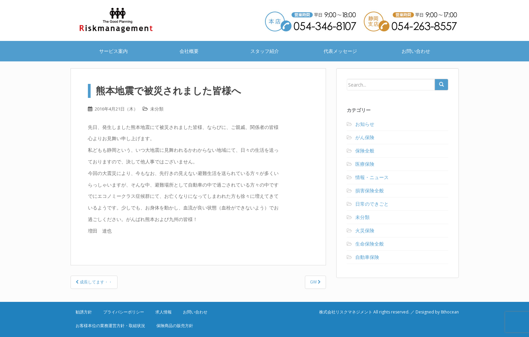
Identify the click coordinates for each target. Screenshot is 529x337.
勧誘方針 (84, 312)
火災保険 (364, 230)
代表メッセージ (340, 51)
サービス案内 (113, 51)
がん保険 (364, 137)
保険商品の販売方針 (174, 325)
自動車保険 (367, 257)
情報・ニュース (372, 177)
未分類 (157, 109)
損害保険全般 (369, 190)
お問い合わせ (416, 51)
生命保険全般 (369, 243)
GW (315, 282)
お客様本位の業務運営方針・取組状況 (110, 325)
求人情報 (163, 312)
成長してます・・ (94, 282)
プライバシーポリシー (123, 312)
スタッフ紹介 (264, 51)
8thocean (450, 312)
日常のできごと (372, 204)
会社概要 (189, 51)
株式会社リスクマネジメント (125, 20)
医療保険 (364, 164)
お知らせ (364, 124)
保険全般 (364, 150)
